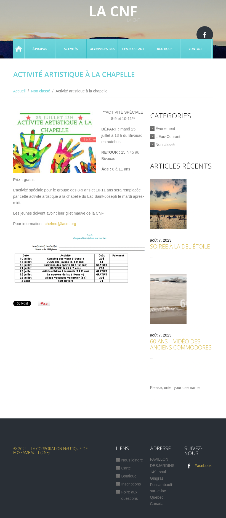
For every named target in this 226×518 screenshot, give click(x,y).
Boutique (164, 49)
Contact (196, 49)
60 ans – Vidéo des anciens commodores (181, 344)
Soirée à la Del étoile (180, 246)
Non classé (40, 91)
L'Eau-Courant (168, 136)
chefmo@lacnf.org (60, 223)
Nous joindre (132, 460)
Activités (71, 49)
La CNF (113, 11)
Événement (165, 128)
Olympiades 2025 (102, 49)
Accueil (18, 48)
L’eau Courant (133, 49)
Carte (126, 468)
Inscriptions (131, 484)
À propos (40, 49)
